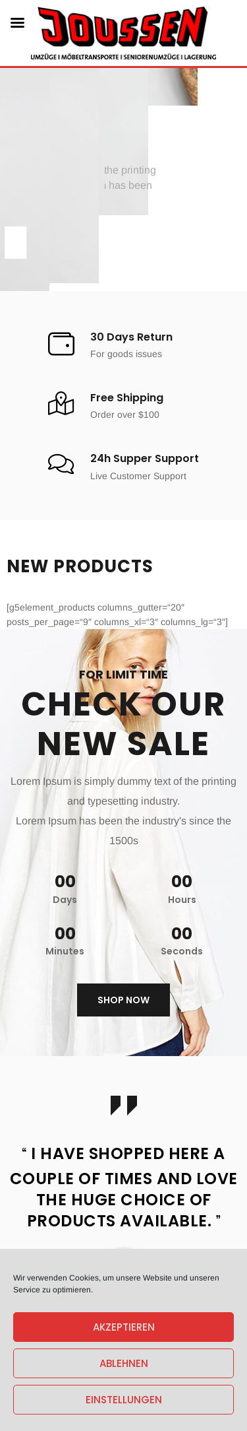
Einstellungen (124, 1400)
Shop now (123, 1000)
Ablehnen (123, 1363)
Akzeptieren (124, 1327)
